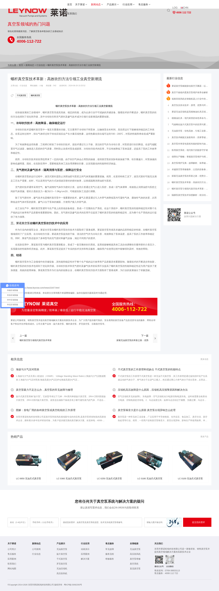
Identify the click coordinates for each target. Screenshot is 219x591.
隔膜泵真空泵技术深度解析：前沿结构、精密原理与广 (187, 196)
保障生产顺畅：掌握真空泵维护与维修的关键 (187, 157)
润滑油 (66, 176)
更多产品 (204, 436)
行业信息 (40, 65)
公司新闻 (36, 549)
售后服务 (126, 4)
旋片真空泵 (62, 554)
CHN (184, 5)
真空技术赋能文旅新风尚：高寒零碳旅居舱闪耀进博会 (187, 137)
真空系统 (134, 564)
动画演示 (85, 549)
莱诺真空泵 (23, 223)
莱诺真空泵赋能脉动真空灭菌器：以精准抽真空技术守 (187, 85)
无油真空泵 (62, 549)
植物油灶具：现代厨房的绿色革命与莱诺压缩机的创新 (187, 118)
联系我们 (142, 4)
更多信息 (204, 359)
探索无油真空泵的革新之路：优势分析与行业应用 (187, 177)
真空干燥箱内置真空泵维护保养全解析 (187, 92)
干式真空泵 (21, 95)
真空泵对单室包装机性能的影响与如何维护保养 (187, 144)
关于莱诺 (63, 4)
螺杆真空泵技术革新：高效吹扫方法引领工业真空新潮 (187, 183)
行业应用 (110, 4)
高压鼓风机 (62, 573)
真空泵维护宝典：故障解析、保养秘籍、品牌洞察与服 (187, 163)
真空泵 (63, 106)
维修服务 (109, 559)
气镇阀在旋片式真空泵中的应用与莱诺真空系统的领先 (187, 124)
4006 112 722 (200, 5)
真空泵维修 (135, 559)
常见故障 (109, 549)
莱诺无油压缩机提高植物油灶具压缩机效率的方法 (187, 111)
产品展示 (94, 4)
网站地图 (12, 569)
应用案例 (12, 559)
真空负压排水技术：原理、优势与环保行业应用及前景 (187, 105)
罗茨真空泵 (62, 564)
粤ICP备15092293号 (73, 585)
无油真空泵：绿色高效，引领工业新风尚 (187, 131)
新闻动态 (79, 4)
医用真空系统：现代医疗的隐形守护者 (187, 150)
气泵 (29, 238)
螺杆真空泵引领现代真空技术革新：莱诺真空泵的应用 (187, 190)
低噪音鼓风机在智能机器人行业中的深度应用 (187, 98)
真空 (103, 106)
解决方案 (85, 559)
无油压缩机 (62, 569)
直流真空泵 (135, 569)
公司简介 (12, 549)
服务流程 (109, 554)
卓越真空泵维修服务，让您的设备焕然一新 (187, 170)
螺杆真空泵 (35, 95)
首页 (52, 4)
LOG (174, 5)
